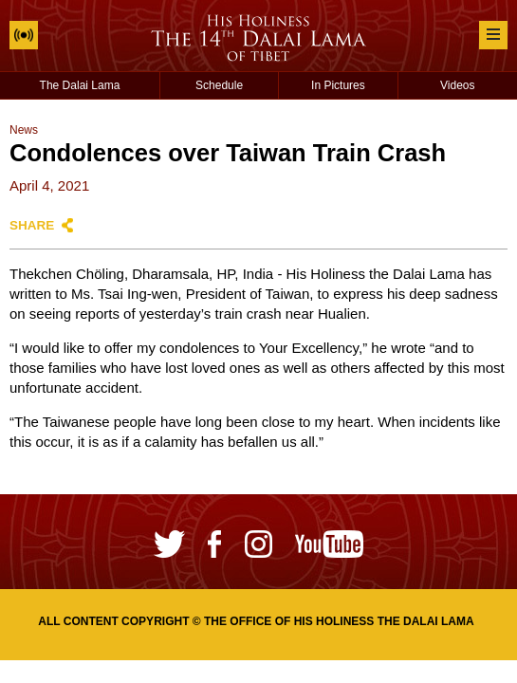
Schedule (219, 85)
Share (31, 225)
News (23, 130)
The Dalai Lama (80, 85)
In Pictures (338, 85)
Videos (457, 85)
